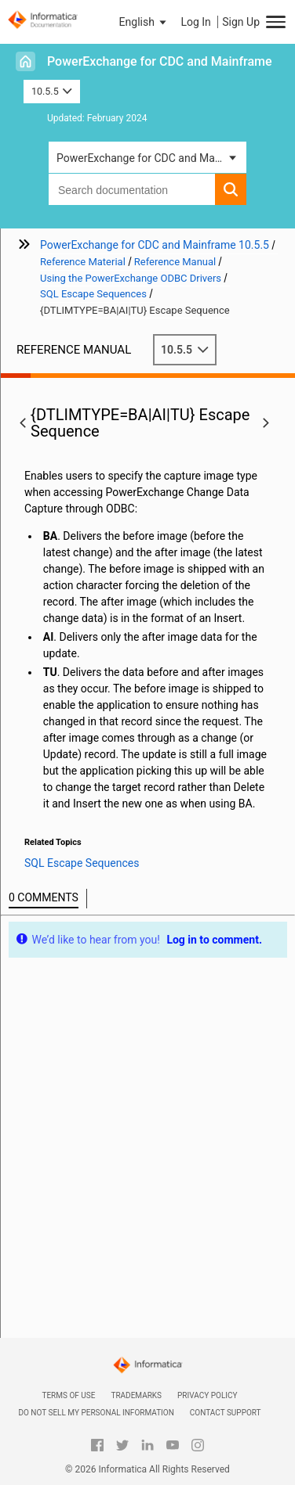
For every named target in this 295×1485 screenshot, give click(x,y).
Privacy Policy (207, 1395)
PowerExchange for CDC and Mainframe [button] (151, 158)
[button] (144, 22)
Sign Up (241, 22)
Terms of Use (68, 1395)
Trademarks (136, 1395)
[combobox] (132, 189)
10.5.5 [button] (51, 91)
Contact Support (225, 1412)
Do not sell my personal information (95, 1412)
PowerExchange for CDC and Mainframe (159, 61)
